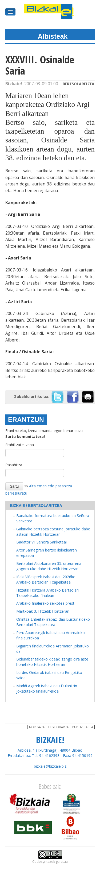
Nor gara (37, 727)
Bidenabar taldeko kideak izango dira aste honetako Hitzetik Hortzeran (52, 662)
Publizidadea (82, 727)
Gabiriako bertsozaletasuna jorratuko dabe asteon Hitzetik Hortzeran (53, 531)
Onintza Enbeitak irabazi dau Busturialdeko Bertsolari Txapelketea (53, 622)
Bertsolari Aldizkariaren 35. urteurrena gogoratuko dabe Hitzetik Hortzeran (48, 566)
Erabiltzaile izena (19, 444)
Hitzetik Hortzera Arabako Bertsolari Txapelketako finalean (47, 593)
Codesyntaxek (43, 861)
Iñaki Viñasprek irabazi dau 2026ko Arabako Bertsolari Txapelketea (45, 579)
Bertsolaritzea (78, 83)
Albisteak (53, 36)
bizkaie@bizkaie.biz (50, 766)
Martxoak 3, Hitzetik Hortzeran (42, 611)
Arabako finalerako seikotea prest (45, 603)
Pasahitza (13, 464)
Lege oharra (58, 727)
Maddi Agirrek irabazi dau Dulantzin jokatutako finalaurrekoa (46, 688)
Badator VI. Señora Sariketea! (41, 542)
